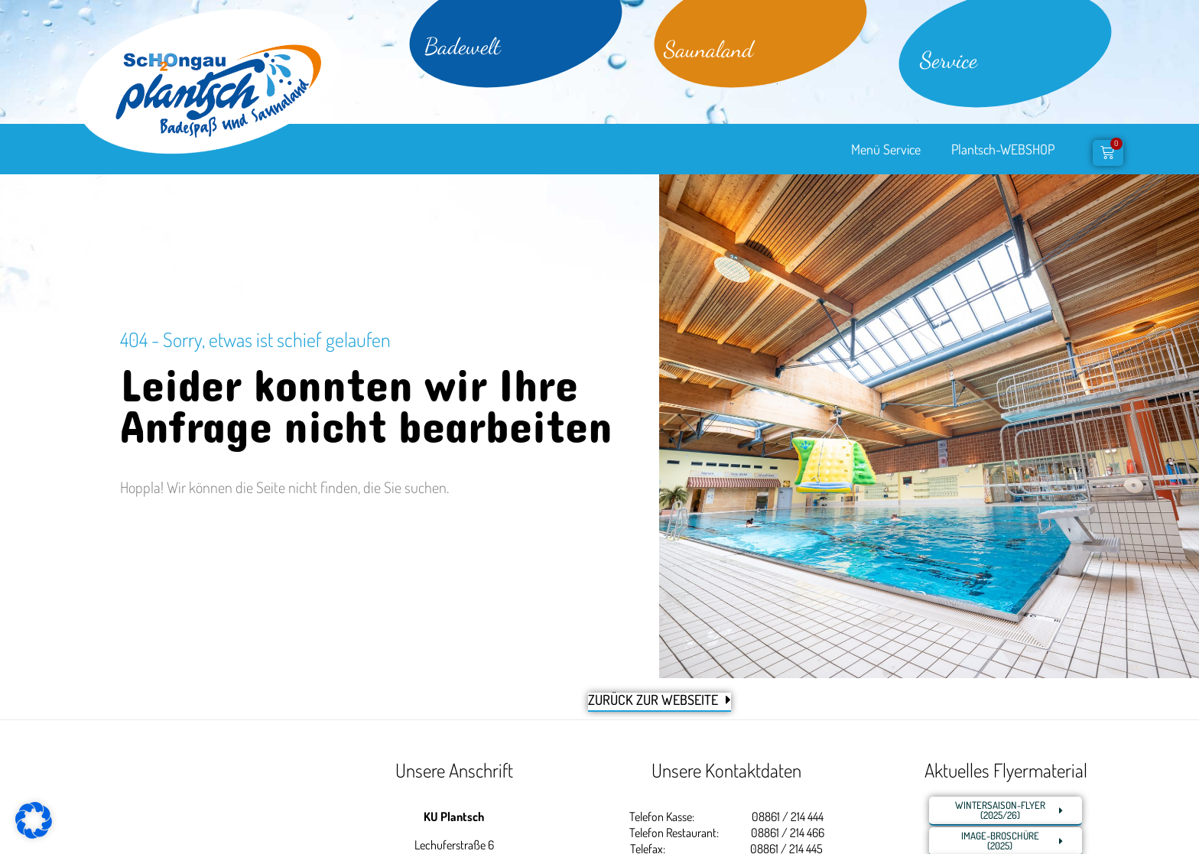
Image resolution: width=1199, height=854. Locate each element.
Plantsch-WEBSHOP (1002, 149)
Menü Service (886, 149)
